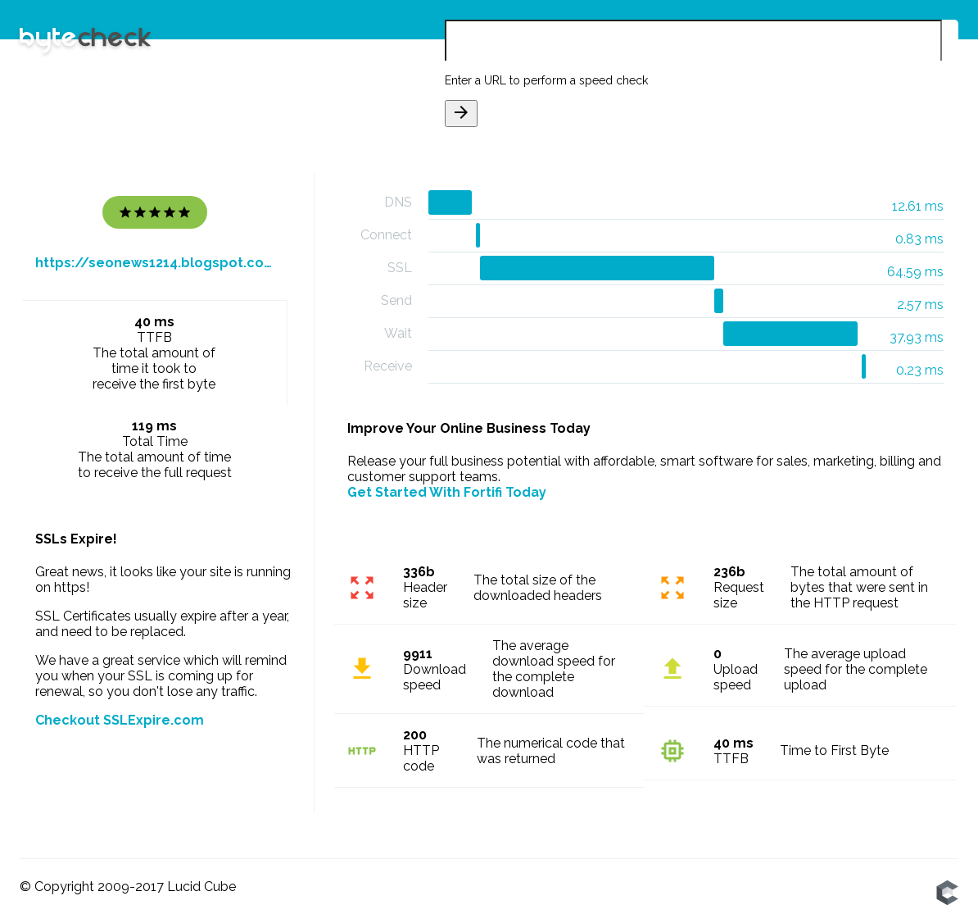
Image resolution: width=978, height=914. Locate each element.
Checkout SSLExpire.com (119, 720)
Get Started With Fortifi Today (446, 492)
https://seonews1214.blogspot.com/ (154, 263)
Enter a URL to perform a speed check (546, 80)
